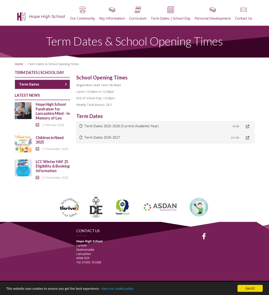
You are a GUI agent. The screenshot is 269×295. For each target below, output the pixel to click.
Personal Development (213, 13)
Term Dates (43, 84)
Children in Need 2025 (50, 140)
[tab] (165, 126)
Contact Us (243, 13)
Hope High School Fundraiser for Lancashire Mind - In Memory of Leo (53, 111)
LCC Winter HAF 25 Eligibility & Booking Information (53, 166)
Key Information (112, 13)
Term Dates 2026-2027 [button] (100, 137)
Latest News (27, 95)
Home (19, 64)
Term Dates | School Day (170, 13)
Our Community (82, 13)
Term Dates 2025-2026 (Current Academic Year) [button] (119, 126)
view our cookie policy (118, 289)
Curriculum (137, 13)
